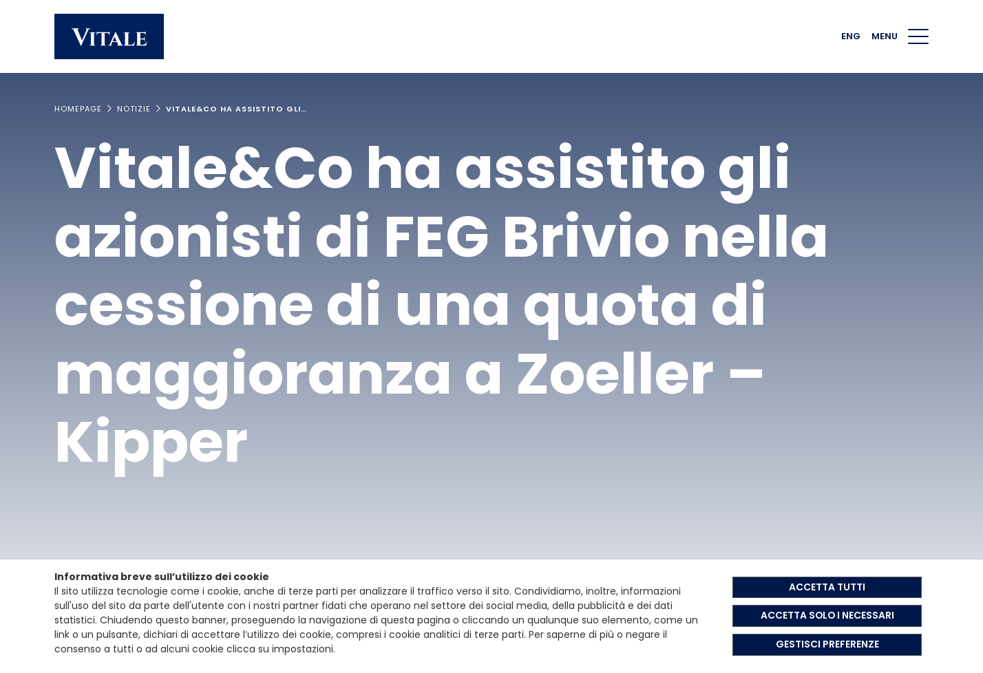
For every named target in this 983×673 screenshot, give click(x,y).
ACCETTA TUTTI (827, 587)
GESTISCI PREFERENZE (827, 645)
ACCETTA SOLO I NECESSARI (827, 616)
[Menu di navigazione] (918, 36)
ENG (850, 36)
